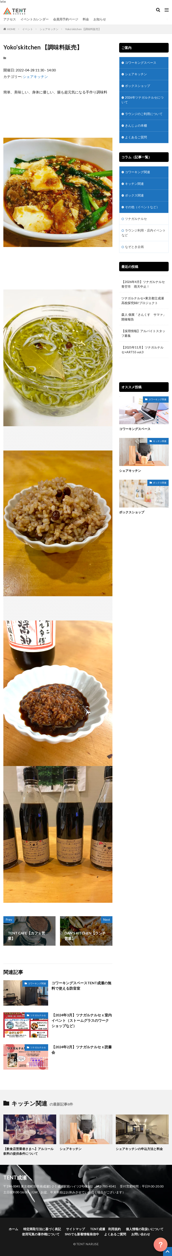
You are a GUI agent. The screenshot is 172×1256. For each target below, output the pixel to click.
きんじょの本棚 (136, 126)
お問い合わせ (140, 1234)
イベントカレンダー (34, 19)
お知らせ (99, 19)
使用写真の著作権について (41, 1234)
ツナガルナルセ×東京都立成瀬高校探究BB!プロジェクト (142, 300)
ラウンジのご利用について (144, 114)
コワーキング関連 (37, 983)
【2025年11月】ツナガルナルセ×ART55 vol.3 (142, 350)
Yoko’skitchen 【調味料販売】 (83, 29)
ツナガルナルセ (38, 1015)
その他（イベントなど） (142, 207)
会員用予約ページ (65, 19)
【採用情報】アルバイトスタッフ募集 (143, 333)
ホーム (13, 1229)
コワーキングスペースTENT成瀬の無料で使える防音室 (81, 985)
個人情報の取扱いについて (144, 1229)
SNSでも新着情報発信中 (82, 1234)
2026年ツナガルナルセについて (142, 100)
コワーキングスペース (140, 63)
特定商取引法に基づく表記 (42, 1229)
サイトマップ (75, 1229)
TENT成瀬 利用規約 (105, 1229)
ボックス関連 (134, 195)
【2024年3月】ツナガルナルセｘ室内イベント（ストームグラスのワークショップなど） (82, 1020)
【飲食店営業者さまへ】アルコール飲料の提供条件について (28, 1151)
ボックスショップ (137, 86)
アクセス (9, 19)
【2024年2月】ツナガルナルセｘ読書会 (82, 1049)
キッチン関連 (134, 184)
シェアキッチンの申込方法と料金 (139, 1149)
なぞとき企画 (134, 247)
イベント (27, 29)
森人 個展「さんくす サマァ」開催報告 (143, 317)
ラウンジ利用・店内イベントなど (144, 233)
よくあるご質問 (136, 137)
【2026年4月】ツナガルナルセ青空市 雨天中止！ (143, 284)
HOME (11, 29)
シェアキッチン (49, 29)
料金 (86, 19)
